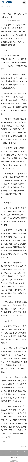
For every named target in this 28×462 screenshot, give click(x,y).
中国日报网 (3, 6)
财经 (24, 451)
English (15, 457)
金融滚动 (8, 6)
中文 (12, 457)
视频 (17, 454)
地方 (24, 454)
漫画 (10, 454)
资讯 (17, 451)
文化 (3, 454)
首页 (3, 451)
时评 (10, 451)
